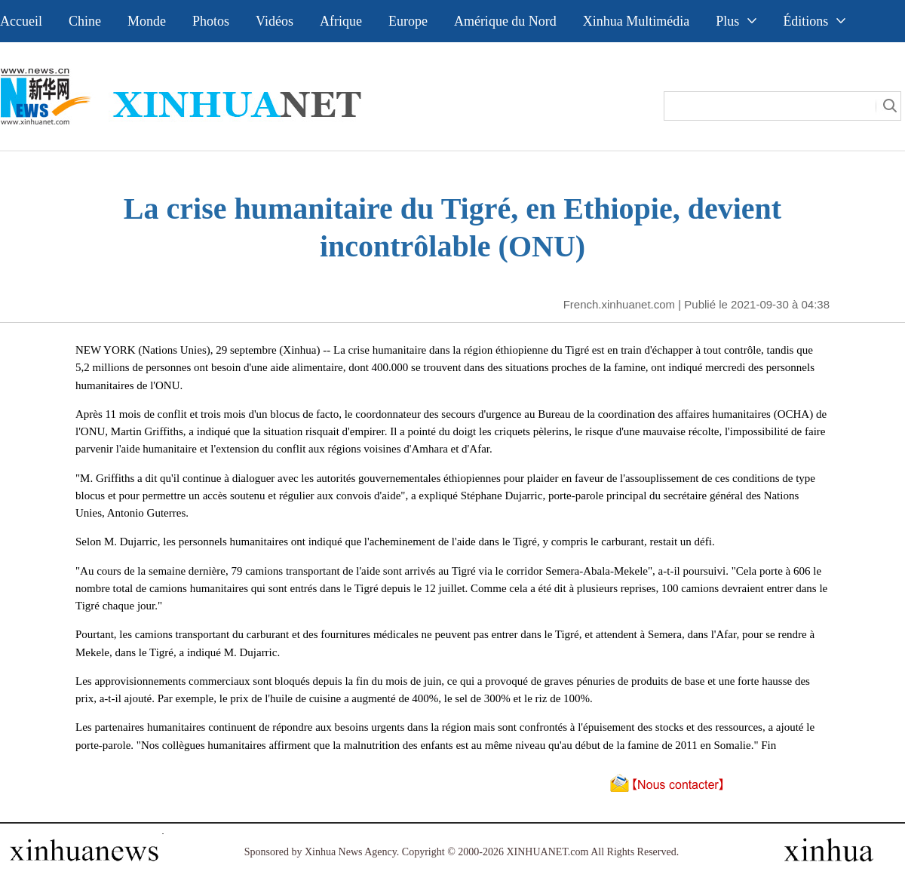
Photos (210, 21)
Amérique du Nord (505, 21)
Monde (146, 21)
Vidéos (274, 21)
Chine (85, 21)
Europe (408, 21)
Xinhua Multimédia (636, 21)
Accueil (21, 21)
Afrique (341, 21)
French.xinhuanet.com (619, 304)
